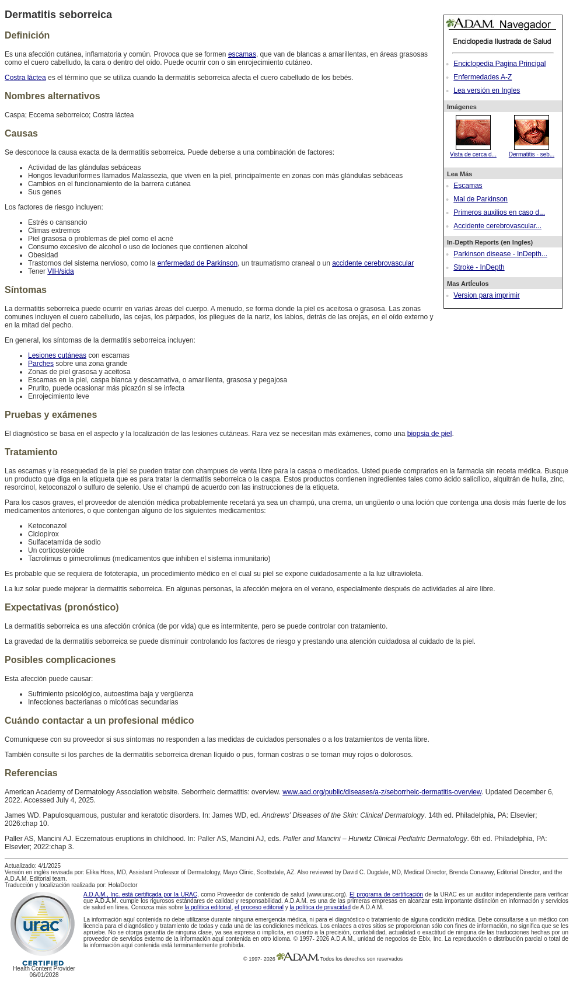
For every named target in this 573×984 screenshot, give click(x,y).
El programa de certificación (386, 894)
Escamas (467, 186)
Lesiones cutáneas (57, 355)
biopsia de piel (429, 434)
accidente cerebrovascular (373, 263)
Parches (41, 364)
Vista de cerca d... (473, 151)
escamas (242, 54)
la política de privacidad (320, 907)
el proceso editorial (259, 907)
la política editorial (207, 907)
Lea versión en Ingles (486, 90)
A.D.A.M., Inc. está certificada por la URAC (140, 894)
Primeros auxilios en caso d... (499, 212)
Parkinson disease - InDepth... (500, 254)
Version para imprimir (486, 295)
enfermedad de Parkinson (197, 263)
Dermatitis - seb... (531, 151)
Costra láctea (25, 78)
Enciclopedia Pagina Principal (499, 64)
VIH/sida (60, 271)
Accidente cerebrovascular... (497, 226)
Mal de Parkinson (480, 199)
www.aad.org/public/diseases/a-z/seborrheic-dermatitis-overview (381, 792)
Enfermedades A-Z (482, 77)
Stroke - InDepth (478, 267)
